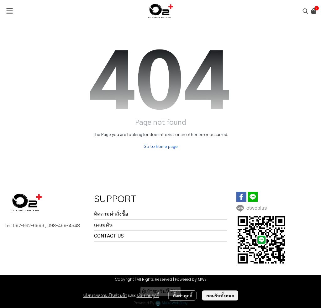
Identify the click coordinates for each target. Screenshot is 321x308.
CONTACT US (109, 236)
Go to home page (161, 146)
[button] (305, 11)
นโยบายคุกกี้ (148, 295)
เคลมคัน (103, 225)
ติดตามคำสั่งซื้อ (111, 214)
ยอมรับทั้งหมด (220, 295)
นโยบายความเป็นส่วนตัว (105, 295)
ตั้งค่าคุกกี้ (182, 295)
